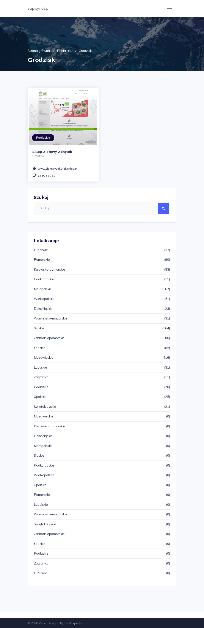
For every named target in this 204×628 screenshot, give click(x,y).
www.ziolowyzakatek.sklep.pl (57, 168)
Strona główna (39, 51)
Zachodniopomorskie (49, 338)
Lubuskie (40, 367)
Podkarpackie (44, 279)
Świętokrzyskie (45, 407)
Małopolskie (43, 289)
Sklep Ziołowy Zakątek (52, 152)
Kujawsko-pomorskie (49, 269)
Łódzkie (39, 348)
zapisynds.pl (39, 8)
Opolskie (40, 397)
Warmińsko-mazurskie (50, 318)
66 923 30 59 (46, 175)
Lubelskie (41, 250)
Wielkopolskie (44, 299)
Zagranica (41, 377)
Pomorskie (42, 259)
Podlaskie (64, 51)
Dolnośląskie (43, 309)
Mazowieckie (43, 357)
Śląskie (39, 328)
